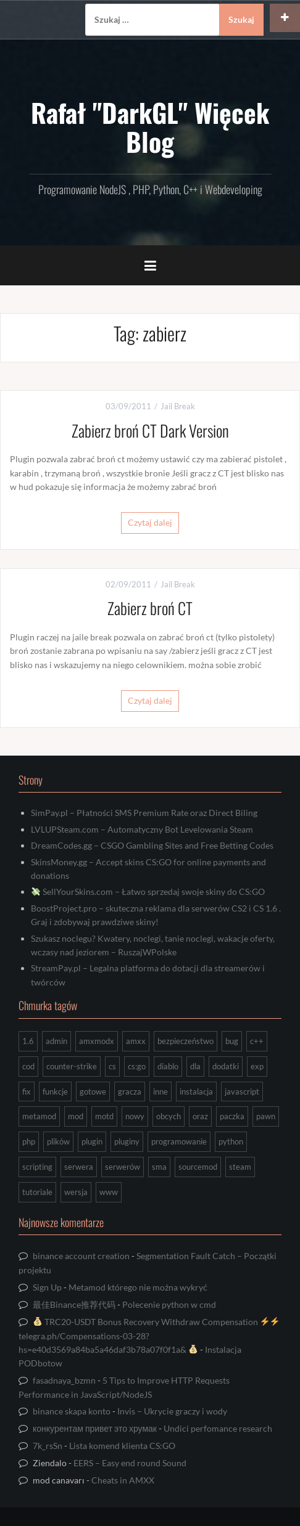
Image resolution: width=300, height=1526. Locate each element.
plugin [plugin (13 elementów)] (91, 1141)
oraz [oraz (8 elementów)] (200, 1116)
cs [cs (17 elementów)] (112, 1066)
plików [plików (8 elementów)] (58, 1141)
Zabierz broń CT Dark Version (150, 430)
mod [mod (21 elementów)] (75, 1116)
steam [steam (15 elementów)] (240, 1167)
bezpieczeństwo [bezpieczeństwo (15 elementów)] (185, 1041)
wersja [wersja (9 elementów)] (76, 1192)
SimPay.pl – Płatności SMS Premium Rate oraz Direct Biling (144, 812)
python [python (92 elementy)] (231, 1141)
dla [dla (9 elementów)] (195, 1066)
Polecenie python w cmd (169, 1304)
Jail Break (177, 406)
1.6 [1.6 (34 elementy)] (28, 1041)
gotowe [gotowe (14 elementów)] (93, 1091)
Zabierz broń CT (150, 608)
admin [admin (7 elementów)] (56, 1041)
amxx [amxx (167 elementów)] (136, 1041)
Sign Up (47, 1287)
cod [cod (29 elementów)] (28, 1066)
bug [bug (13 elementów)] (231, 1041)
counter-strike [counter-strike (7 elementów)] (71, 1066)
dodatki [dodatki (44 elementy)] (225, 1066)
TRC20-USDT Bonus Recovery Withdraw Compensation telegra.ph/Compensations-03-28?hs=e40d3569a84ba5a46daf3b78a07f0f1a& (149, 1335)
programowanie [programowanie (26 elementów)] (179, 1141)
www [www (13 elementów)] (108, 1192)
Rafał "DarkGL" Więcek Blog (150, 126)
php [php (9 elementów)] (28, 1141)
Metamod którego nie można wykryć (138, 1287)
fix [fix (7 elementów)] (26, 1091)
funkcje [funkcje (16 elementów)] (55, 1091)
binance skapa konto (71, 1411)
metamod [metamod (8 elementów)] (39, 1116)
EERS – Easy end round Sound (129, 1463)
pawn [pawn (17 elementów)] (265, 1116)
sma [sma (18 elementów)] (159, 1167)
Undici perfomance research (218, 1428)
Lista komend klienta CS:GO (122, 1445)
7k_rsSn (47, 1445)
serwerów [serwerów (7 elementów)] (122, 1167)
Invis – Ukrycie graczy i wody (172, 1411)
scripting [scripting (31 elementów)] (37, 1167)
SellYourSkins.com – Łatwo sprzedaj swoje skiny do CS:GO (148, 891)
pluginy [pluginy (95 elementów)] (127, 1141)
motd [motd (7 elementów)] (104, 1116)
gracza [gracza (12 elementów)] (129, 1091)
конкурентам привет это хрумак (95, 1428)
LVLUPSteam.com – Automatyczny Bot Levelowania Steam (142, 829)
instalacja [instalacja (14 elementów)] (196, 1091)
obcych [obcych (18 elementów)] (168, 1116)
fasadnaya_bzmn (64, 1380)
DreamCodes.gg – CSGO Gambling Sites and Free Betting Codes (152, 845)
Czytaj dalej (150, 522)
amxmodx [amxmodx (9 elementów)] (96, 1041)
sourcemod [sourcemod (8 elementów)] (197, 1167)
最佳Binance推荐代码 (74, 1304)
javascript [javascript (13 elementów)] (242, 1091)
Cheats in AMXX (122, 1480)
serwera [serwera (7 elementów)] (78, 1167)
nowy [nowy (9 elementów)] (134, 1116)
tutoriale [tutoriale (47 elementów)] (37, 1192)
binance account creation (81, 1256)
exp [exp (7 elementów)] (257, 1066)
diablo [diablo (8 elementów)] (167, 1066)
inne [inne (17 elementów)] (160, 1091)
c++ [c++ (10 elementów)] (257, 1041)
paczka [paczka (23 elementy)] (232, 1116)
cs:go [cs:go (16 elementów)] (137, 1066)
